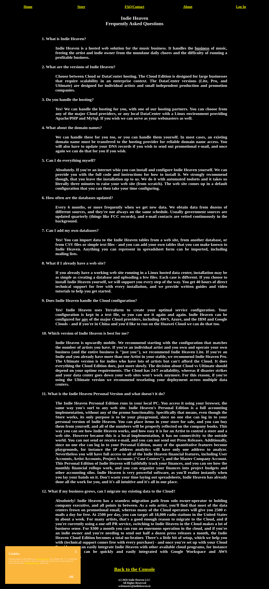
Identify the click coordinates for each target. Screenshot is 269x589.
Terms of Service (42, 559)
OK (71, 577)
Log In (241, 7)
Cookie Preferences (32, 563)
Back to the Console (134, 569)
